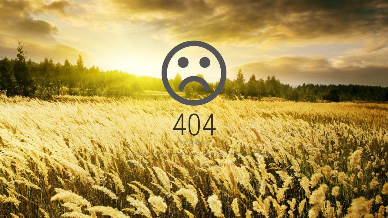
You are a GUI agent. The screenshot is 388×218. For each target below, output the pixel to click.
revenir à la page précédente (174, 164)
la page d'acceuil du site (240, 164)
